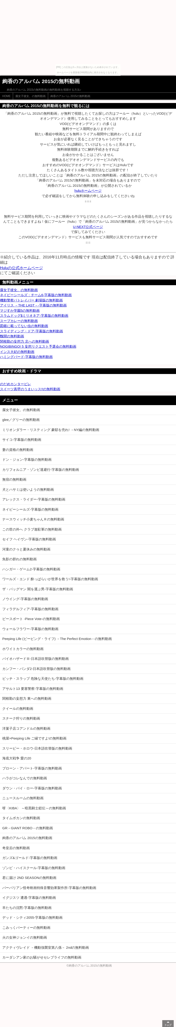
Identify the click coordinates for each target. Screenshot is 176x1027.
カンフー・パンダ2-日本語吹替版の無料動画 (36, 669)
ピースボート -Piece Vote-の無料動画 (31, 619)
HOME (6, 96)
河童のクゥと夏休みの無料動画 (26, 549)
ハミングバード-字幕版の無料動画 (26, 357)
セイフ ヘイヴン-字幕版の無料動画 (29, 539)
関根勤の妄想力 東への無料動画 (26, 698)
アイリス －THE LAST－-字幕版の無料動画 (33, 305)
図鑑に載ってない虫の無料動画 (24, 326)
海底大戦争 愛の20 (16, 758)
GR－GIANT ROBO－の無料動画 (27, 828)
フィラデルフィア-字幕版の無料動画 (30, 609)
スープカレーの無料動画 (19, 321)
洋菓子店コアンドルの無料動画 (26, 728)
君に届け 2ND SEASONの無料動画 (29, 878)
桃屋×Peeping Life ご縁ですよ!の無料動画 (34, 738)
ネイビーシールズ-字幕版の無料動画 (30, 509)
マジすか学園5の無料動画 (20, 310)
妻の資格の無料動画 (17, 450)
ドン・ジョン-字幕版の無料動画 (27, 459)
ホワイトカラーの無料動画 (23, 649)
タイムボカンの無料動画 (21, 818)
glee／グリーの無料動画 (21, 420)
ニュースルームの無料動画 (23, 798)
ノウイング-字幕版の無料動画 (25, 599)
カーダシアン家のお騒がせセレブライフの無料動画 (41, 957)
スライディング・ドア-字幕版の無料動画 (31, 331)
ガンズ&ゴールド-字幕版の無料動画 (29, 858)
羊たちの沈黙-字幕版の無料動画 (27, 908)
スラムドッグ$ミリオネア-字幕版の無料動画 (34, 315)
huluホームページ (88, 190)
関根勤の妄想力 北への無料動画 (24, 341)
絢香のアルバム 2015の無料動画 (70, 96)
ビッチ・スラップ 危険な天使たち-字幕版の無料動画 (42, 678)
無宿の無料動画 (14, 479)
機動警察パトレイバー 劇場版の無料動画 (31, 300)
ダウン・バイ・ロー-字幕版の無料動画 (32, 788)
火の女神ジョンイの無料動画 (24, 937)
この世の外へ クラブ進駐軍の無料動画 (32, 529)
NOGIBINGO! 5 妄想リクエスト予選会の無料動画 (38, 346)
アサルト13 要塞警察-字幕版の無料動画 (32, 689)
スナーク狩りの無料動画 (21, 718)
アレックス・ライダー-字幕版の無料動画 (33, 499)
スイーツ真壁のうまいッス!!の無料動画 (30, 389)
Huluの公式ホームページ (21, 268)
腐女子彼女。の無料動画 (30, 96)
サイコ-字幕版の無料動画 (21, 440)
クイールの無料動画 (17, 708)
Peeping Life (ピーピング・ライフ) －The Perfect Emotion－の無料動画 (57, 639)
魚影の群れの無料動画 (19, 559)
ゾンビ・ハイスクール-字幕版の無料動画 (33, 868)
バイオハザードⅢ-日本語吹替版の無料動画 (35, 659)
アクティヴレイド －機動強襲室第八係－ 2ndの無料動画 (45, 947)
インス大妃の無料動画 (17, 352)
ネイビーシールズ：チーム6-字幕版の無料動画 (36, 295)
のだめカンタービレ (15, 384)
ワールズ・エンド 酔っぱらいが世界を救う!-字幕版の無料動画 (50, 579)
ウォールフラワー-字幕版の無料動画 (30, 629)
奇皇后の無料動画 (16, 848)
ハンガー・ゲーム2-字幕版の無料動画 (31, 569)
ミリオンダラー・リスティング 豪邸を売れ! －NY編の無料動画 (50, 430)
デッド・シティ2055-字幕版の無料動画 (32, 917)
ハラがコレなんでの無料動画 (24, 778)
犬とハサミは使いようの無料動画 (28, 489)
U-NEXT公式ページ (88, 227)
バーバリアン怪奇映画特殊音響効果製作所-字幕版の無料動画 (49, 888)
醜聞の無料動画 (12, 336)
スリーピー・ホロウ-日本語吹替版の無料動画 (37, 748)
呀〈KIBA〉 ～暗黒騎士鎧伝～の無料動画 (34, 808)
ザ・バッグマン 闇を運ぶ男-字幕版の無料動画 (37, 589)
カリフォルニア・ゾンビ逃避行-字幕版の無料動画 (40, 469)
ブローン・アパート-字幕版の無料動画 (32, 768)
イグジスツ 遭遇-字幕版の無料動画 (29, 898)
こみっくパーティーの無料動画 (26, 927)
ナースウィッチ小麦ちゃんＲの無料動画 (33, 519)
